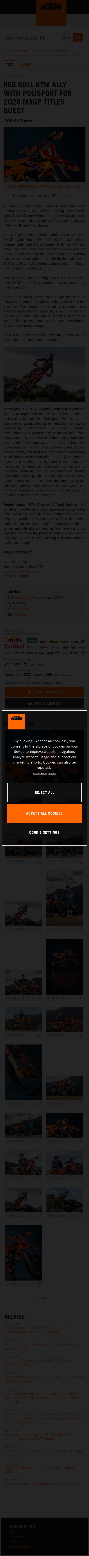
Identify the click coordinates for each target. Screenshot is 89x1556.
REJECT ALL (44, 792)
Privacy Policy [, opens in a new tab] (40, 773)
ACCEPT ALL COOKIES (44, 813)
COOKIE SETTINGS (44, 832)
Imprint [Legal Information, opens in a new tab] (52, 773)
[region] (44, 778)
